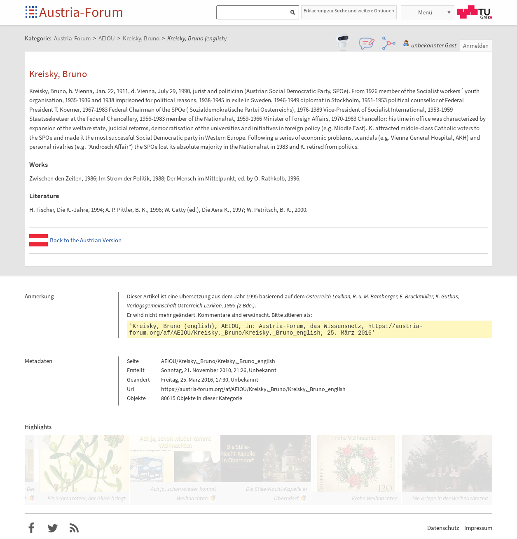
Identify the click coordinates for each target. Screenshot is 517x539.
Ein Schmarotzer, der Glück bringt (86, 498)
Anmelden (476, 45)
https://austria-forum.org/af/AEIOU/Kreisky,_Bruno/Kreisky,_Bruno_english (276, 329)
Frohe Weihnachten (375, 498)
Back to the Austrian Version (86, 240)
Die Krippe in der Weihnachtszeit (450, 498)
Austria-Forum (81, 12)
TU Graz (474, 12)
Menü (425, 12)
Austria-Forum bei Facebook (31, 528)
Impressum (478, 528)
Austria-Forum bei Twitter (52, 528)
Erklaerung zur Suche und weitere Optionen (349, 10)
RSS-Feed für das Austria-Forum (74, 528)
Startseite (32, 12)
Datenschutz (443, 528)
